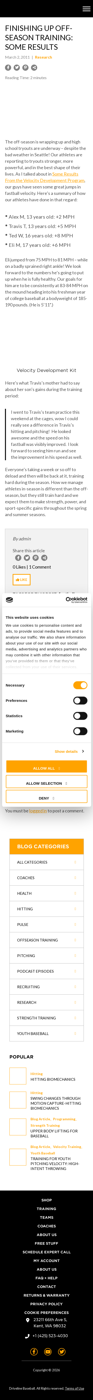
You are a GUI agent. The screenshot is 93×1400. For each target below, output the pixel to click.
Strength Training (45, 1125)
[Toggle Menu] (87, 8)
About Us (47, 1235)
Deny (44, 798)
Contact (46, 1287)
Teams (46, 1217)
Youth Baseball (43, 1153)
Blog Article (40, 1119)
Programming (64, 1119)
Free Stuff (46, 1243)
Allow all (44, 768)
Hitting (37, 1074)
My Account (46, 1261)
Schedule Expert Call (47, 1252)
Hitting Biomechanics (53, 1079)
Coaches (46, 1226)
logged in (38, 810)
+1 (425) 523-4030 (50, 1335)
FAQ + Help (46, 1278)
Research (43, 57)
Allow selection (44, 783)
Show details (66, 751)
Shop (46, 1200)
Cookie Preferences (46, 1313)
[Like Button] (22, 579)
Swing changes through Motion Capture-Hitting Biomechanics (56, 1103)
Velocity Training (67, 1147)
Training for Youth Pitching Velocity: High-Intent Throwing (55, 1163)
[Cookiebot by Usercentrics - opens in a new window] (66, 600)
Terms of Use (74, 1388)
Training (46, 1209)
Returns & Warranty (47, 1295)
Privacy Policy (46, 1304)
